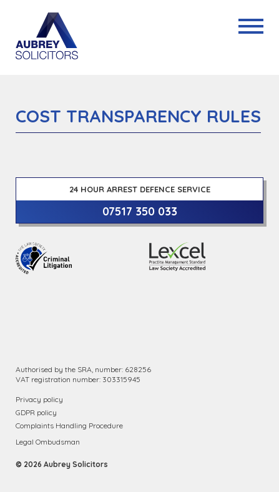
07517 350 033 (139, 211)
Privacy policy (39, 399)
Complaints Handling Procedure (69, 425)
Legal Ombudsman (48, 441)
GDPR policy (36, 412)
